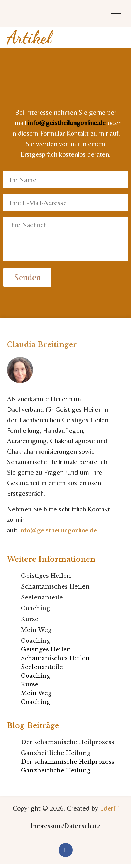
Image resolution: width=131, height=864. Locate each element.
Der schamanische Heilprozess (67, 742)
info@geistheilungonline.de (67, 122)
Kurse (29, 618)
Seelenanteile (42, 597)
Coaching (35, 608)
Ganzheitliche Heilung (55, 752)
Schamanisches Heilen (55, 586)
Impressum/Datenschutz (65, 825)
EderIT (109, 808)
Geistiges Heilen (46, 575)
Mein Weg (36, 629)
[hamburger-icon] (116, 15)
